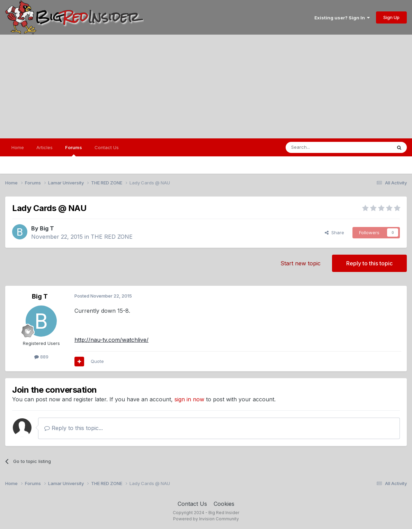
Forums (73, 150)
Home (17, 147)
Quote (97, 361)
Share (334, 232)
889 (41, 356)
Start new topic (300, 263)
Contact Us (107, 147)
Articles (44, 147)
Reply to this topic (369, 263)
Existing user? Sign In (342, 17)
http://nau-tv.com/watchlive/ (111, 339)
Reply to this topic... (73, 428)
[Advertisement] (206, 86)
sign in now (189, 399)
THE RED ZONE (112, 236)
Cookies (224, 503)
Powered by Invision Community (206, 518)
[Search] (321, 147)
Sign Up (391, 17)
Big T (47, 228)
